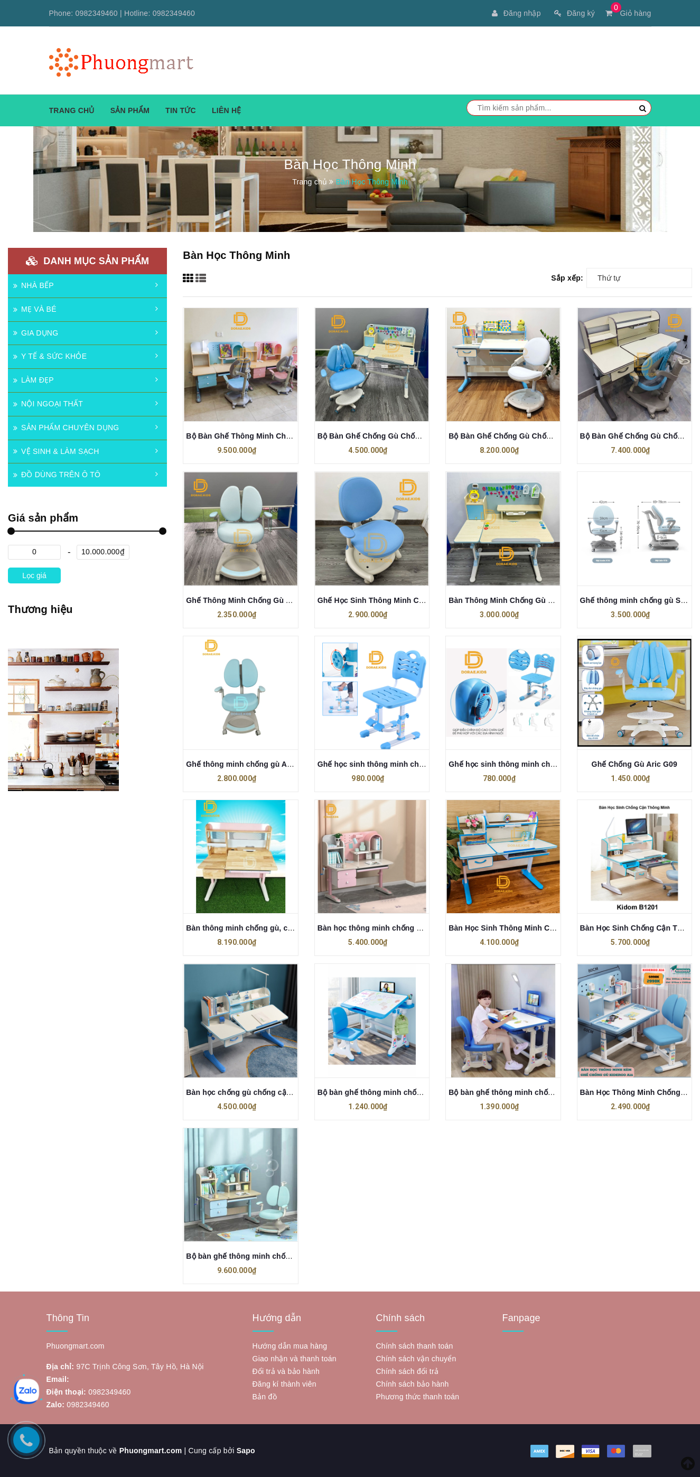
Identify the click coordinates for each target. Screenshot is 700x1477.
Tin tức (180, 110)
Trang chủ (72, 110)
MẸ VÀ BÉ (35, 309)
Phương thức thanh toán (418, 1396)
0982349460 (97, 13)
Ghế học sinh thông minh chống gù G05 (520, 764)
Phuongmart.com (150, 1450)
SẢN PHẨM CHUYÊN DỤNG (66, 427)
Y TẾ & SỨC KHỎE (50, 356)
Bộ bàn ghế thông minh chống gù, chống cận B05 (406, 1092)
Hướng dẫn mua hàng (290, 1346)
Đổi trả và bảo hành (286, 1371)
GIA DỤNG (35, 333)
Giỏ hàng (628, 13)
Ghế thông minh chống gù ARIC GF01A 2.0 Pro (269, 764)
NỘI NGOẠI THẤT (48, 404)
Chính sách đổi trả (407, 1371)
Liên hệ (226, 110)
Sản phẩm (130, 110)
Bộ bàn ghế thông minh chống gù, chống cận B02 (537, 1092)
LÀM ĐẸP (33, 380)
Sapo (246, 1450)
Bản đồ (265, 1396)
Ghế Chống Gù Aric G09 (634, 764)
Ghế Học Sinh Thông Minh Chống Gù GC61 (394, 600)
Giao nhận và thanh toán (295, 1358)
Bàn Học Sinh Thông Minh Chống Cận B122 (526, 928)
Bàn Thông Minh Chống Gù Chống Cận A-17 (527, 600)
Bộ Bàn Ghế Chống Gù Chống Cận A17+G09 (396, 436)
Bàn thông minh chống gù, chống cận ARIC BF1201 (278, 928)
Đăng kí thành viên (284, 1384)
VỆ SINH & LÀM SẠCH (56, 451)
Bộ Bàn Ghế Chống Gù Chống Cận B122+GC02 (532, 436)
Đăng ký (574, 13)
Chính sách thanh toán (414, 1346)
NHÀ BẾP (33, 285)
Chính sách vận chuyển (416, 1358)
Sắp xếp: (567, 278)
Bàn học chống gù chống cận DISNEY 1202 (263, 1092)
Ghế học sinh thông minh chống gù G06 (389, 764)
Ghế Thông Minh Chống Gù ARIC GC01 (255, 600)
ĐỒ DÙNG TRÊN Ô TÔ (56, 474)
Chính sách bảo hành (412, 1384)
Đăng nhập (516, 13)
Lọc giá (34, 575)
